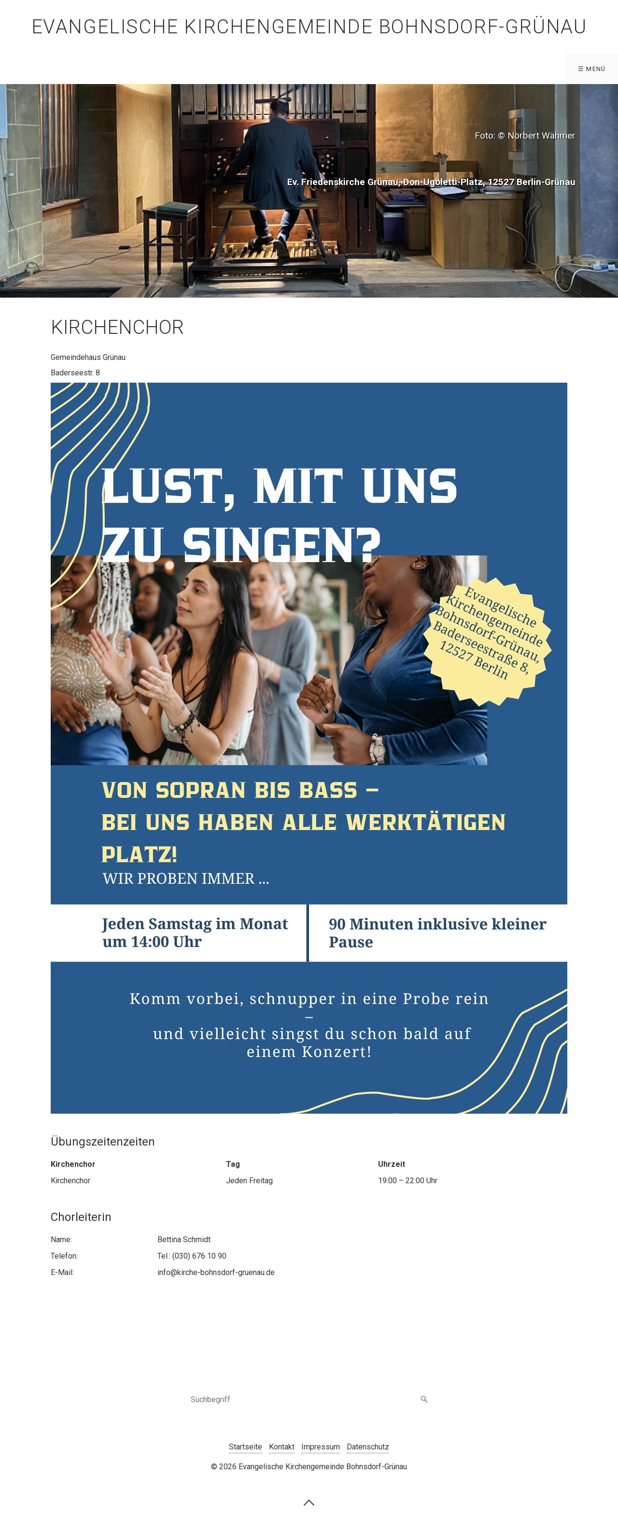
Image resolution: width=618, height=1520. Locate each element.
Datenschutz (368, 1446)
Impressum (320, 1446)
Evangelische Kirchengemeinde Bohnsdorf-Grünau (309, 26)
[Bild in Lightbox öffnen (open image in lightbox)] (309, 748)
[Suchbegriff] (309, 1399)
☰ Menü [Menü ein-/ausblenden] (592, 68)
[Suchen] (424, 1399)
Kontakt (282, 1446)
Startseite (245, 1446)
